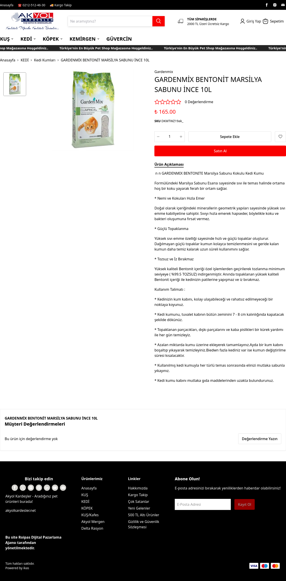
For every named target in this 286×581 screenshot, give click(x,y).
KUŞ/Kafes (90, 514)
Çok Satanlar (138, 501)
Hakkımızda (137, 488)
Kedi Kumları (44, 60)
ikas (26, 568)
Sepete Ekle (230, 136)
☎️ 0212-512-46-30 (31, 5)
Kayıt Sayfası (85, 4)
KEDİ (25, 60)
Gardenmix (163, 71)
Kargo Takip (138, 494)
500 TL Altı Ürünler (143, 514)
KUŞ (84, 494)
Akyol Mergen (93, 521)
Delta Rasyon (92, 528)
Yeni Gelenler (139, 508)
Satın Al (220, 150)
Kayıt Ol (244, 504)
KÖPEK (87, 508)
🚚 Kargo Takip (61, 5)
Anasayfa (6, 5)
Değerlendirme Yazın (260, 438)
